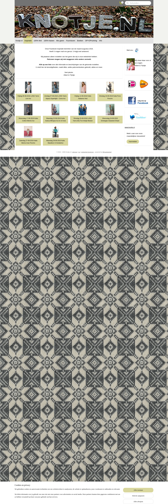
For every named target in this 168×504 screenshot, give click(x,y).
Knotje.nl (19, 41)
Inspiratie (28, 41)
